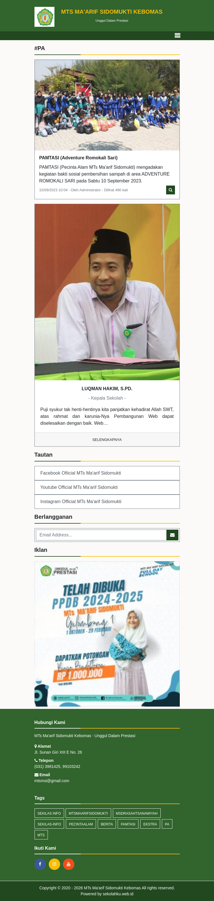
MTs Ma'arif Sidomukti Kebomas (112, 888)
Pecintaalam (81, 824)
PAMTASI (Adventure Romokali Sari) (78, 157)
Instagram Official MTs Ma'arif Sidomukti (81, 501)
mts (41, 835)
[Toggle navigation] (177, 35)
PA (167, 824)
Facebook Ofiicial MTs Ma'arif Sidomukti (80, 473)
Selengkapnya (107, 440)
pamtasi (128, 824)
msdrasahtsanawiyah (137, 813)
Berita (107, 824)
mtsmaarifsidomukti (88, 813)
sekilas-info (49, 824)
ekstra (150, 824)
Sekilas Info (49, 813)
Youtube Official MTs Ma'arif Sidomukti (79, 487)
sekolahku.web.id (118, 894)
